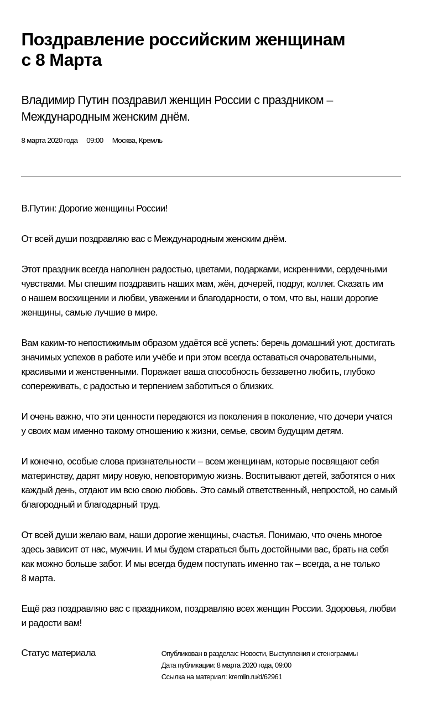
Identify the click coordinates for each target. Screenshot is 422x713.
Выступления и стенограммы (313, 653)
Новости (252, 653)
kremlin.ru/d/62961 (255, 677)
